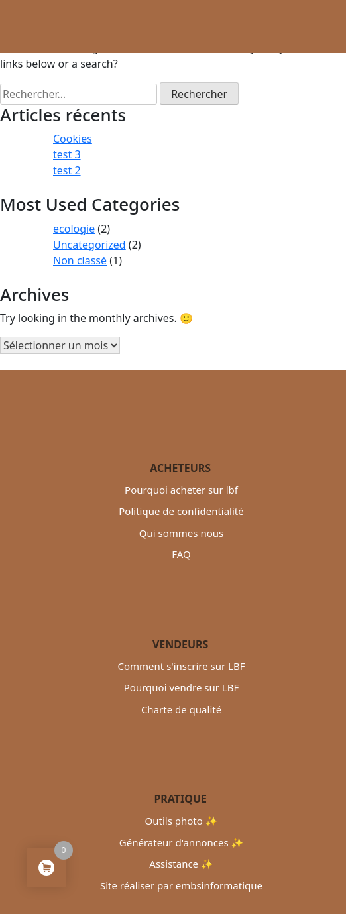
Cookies (72, 138)
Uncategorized (89, 244)
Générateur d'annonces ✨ (181, 842)
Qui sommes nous (181, 533)
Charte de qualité (181, 709)
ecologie (74, 228)
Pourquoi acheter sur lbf (181, 489)
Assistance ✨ (181, 863)
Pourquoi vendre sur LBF (181, 687)
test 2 (67, 170)
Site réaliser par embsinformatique (181, 885)
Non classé (80, 260)
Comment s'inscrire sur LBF (181, 666)
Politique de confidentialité (181, 511)
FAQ (181, 554)
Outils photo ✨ (181, 820)
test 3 (67, 154)
